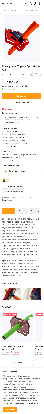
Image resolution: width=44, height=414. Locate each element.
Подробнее (6, 200)
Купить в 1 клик (21, 102)
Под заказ (17, 362)
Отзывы (22, 211)
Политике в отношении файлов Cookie (20, 403)
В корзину (21, 96)
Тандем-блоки (24, 134)
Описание (8, 211)
